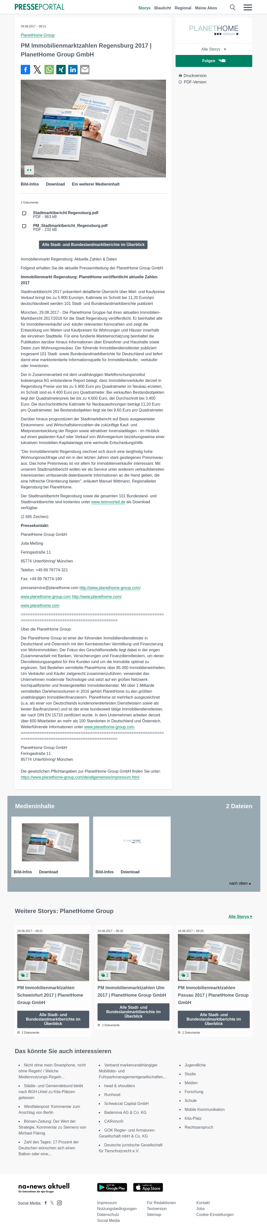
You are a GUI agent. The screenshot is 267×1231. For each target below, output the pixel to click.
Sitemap (154, 1213)
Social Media (108, 1219)
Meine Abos (206, 8)
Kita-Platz (193, 1117)
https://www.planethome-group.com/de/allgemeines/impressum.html (80, 777)
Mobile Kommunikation (205, 1108)
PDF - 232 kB (70, 228)
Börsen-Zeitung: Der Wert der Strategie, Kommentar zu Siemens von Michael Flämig (52, 1126)
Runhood (112, 1093)
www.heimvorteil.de (108, 502)
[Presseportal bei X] (50, 1202)
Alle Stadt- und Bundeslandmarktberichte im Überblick (93, 244)
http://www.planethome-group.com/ (110, 588)
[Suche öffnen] (233, 7)
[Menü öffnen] (247, 7)
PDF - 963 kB (65, 215)
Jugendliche (195, 1064)
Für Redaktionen (161, 1201)
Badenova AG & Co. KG (125, 1111)
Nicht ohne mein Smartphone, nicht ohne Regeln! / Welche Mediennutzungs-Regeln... (52, 1070)
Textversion (157, 1207)
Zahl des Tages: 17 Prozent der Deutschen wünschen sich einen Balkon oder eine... (49, 1146)
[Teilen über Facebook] (25, 69)
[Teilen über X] (37, 69)
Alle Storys (213, 49)
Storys (144, 8)
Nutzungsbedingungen (117, 1207)
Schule (191, 1099)
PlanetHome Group (38, 35)
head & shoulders (119, 1084)
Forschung (194, 1090)
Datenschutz (108, 1213)
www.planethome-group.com (46, 597)
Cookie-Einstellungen (215, 1213)
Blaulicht (162, 8)
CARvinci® (113, 1120)
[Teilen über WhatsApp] (49, 69)
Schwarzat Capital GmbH (126, 1102)
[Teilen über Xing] (61, 69)
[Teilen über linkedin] (73, 69)
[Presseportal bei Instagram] (58, 1201)
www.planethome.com (40, 605)
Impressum (107, 1201)
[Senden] (84, 69)
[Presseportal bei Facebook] (44, 1202)
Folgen (213, 61)
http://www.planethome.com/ (97, 597)
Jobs (200, 1207)
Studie (190, 1072)
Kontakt (203, 1201)
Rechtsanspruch (199, 1126)
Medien (191, 1081)
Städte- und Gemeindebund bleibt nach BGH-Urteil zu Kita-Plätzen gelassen (51, 1090)
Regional (183, 8)
